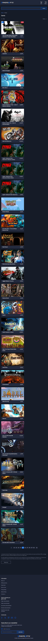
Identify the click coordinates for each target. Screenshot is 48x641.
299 (31, 547)
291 (14, 547)
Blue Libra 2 (5, 87)
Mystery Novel (5, 298)
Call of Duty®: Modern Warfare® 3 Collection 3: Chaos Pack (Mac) (9, 36)
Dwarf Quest (5, 247)
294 (21, 547)
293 (18, 547)
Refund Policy (3, 591)
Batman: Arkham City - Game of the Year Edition (9, 123)
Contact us (3, 594)
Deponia (4, 418)
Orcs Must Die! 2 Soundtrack (8, 542)
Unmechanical (5, 384)
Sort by (44, 19)
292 (16, 547)
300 (34, 547)
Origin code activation (5, 601)
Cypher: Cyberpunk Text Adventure (9, 194)
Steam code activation (5, 603)
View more (6, 562)
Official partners (4, 583)
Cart (41, 3)
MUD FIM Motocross (6, 141)
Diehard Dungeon (6, 70)
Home (2, 12)
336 (36, 547)
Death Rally (4, 490)
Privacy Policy (3, 589)
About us (3, 580)
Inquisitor (4, 53)
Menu (46, 3)
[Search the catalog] (21, 8)
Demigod (4, 507)
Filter (4, 19)
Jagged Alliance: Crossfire (8, 281)
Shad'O (3, 315)
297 (27, 547)
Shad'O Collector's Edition (8, 332)
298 (29, 547)
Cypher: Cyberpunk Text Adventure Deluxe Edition (8, 177)
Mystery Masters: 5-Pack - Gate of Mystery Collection (9, 105)
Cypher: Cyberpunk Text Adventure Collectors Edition (8, 159)
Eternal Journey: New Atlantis (8, 264)
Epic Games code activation (6, 605)
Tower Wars (5, 367)
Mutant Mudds (5, 211)
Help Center (3, 585)
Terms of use (3, 587)
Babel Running (5, 401)
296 (25, 547)
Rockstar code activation (5, 607)
